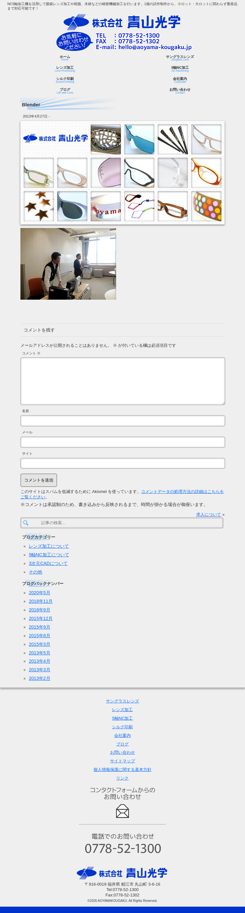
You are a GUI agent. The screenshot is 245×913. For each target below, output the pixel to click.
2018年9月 (39, 609)
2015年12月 (41, 618)
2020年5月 (39, 592)
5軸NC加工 (180, 69)
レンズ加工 (65, 69)
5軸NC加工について (49, 554)
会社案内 (180, 80)
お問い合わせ (179, 91)
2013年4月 (39, 661)
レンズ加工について (49, 546)
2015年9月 (39, 627)
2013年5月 (39, 652)
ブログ (65, 91)
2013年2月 (39, 678)
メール (27, 432)
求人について (208, 514)
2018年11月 (41, 601)
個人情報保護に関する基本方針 (122, 769)
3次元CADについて (48, 563)
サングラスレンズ (180, 58)
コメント (31, 353)
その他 (35, 571)
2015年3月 (39, 644)
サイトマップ (122, 761)
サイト (27, 453)
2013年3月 (39, 669)
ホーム (65, 58)
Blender (31, 104)
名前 (25, 411)
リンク (122, 778)
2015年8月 (39, 635)
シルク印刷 (65, 80)
